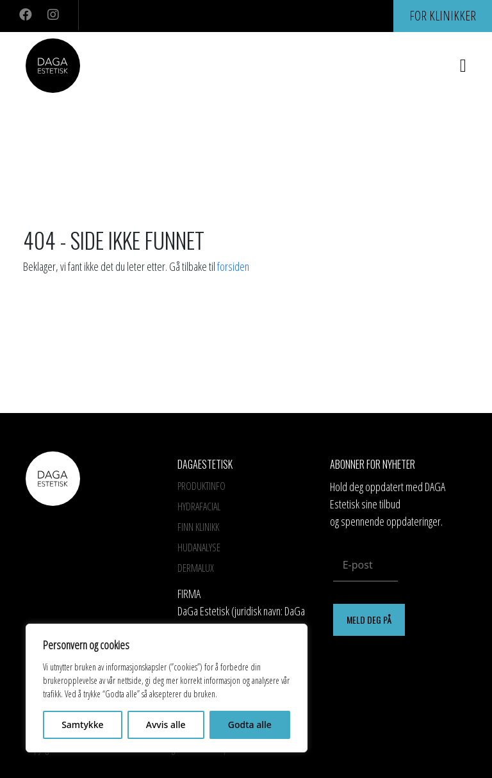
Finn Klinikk (198, 527)
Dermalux (195, 568)
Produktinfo (201, 486)
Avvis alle (166, 724)
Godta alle (250, 724)
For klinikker (442, 15)
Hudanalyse (198, 547)
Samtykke (82, 724)
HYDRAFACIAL (198, 506)
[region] (167, 688)
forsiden (233, 266)
